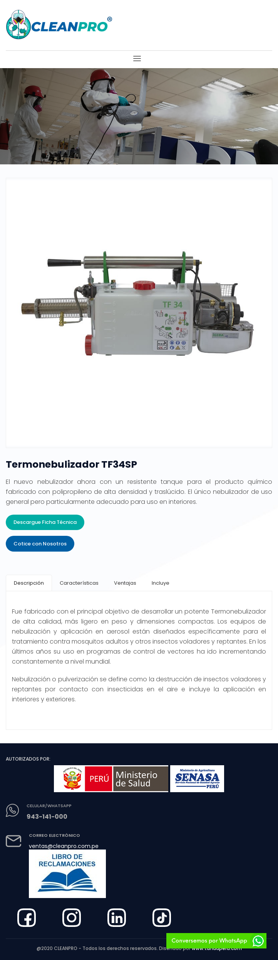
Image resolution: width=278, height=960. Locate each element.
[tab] (29, 583)
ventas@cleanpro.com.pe (64, 846)
